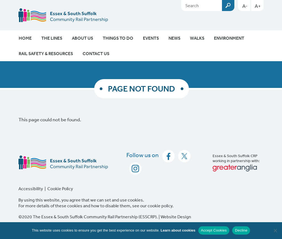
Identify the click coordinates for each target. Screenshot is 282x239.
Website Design (176, 216)
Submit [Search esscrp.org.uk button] (228, 5)
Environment (229, 38)
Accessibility (30, 188)
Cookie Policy (60, 188)
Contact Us (96, 53)
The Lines (51, 38)
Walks (197, 38)
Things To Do (118, 38)
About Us (82, 38)
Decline (241, 230)
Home (25, 38)
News (174, 38)
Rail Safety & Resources (46, 53)
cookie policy (160, 205)
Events (151, 38)
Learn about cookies (178, 230)
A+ (258, 6)
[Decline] (275, 230)
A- (245, 6)
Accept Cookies (214, 230)
